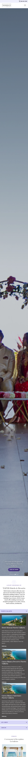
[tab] (14, 611)
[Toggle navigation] (25, 5)
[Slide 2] (11, 574)
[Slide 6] (16, 574)
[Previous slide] (2, 293)
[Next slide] (25, 293)
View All (4, 646)
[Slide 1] (10, 574)
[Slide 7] (17, 574)
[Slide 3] (12, 574)
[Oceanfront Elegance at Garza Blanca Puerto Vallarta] (14, 292)
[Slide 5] (15, 574)
